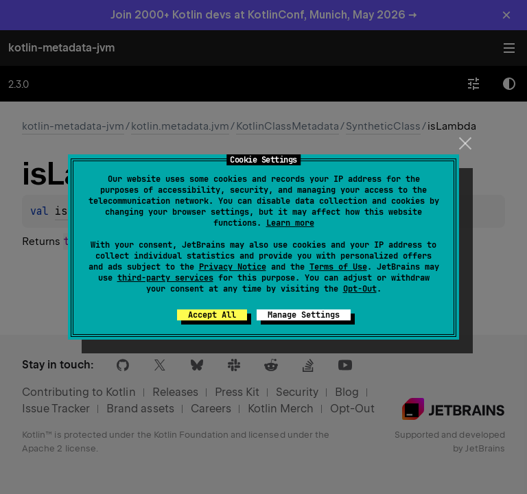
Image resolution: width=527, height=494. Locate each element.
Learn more (290, 222)
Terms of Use (338, 266)
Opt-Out (360, 288)
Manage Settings (304, 314)
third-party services (165, 277)
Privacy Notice (232, 266)
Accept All (212, 314)
